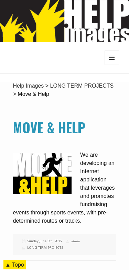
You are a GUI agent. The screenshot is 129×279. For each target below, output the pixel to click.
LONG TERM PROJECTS (45, 247)
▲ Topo (14, 265)
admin (75, 241)
